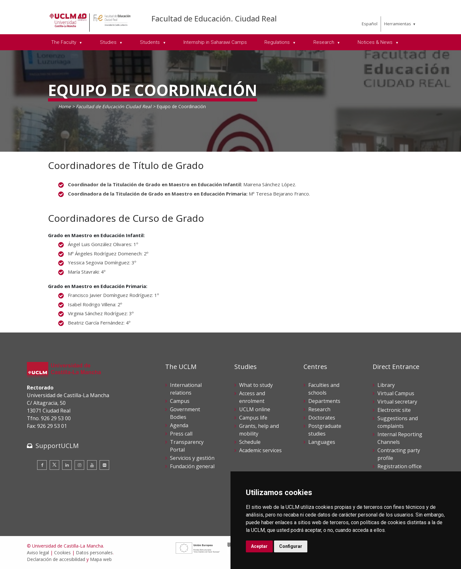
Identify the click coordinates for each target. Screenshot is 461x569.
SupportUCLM (57, 445)
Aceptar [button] (259, 546)
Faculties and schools (323, 388)
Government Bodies (185, 413)
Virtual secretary (397, 401)
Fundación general (192, 466)
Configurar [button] (290, 546)
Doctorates (321, 417)
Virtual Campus (395, 393)
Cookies (62, 552)
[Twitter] (54, 465)
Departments (324, 401)
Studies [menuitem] (109, 42)
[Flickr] (104, 465)
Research (319, 409)
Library (386, 385)
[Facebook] (42, 465)
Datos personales (94, 552)
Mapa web (101, 559)
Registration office (399, 466)
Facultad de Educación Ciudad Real (113, 106)
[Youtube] (92, 465)
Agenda (179, 425)
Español (369, 24)
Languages (321, 441)
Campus (180, 401)
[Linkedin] (67, 465)
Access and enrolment (252, 397)
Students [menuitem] (150, 42)
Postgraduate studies (324, 429)
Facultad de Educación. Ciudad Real (214, 18)
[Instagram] (79, 465)
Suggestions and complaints (397, 422)
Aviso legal (38, 552)
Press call (181, 433)
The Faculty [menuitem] (64, 42)
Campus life (253, 417)
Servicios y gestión (192, 457)
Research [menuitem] (324, 42)
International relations (186, 388)
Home (64, 106)
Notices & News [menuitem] (376, 42)
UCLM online (254, 409)
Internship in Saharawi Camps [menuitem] (215, 42)
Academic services (260, 450)
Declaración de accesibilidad (56, 559)
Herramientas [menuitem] (397, 24)
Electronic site (394, 409)
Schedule (250, 441)
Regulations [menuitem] (277, 42)
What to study (256, 385)
